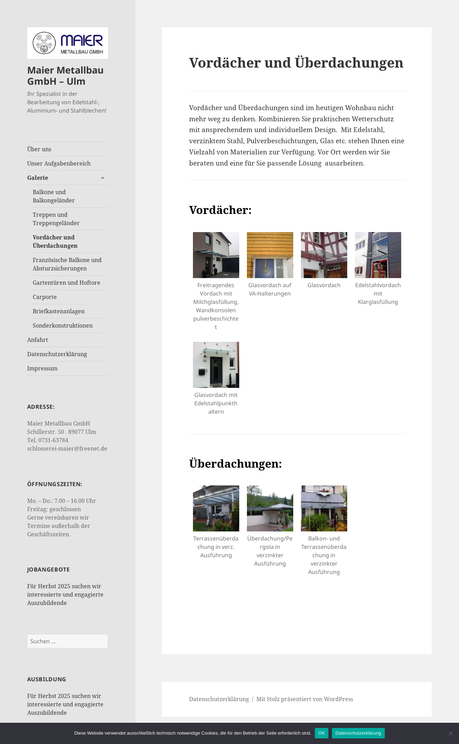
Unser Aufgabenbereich (59, 163)
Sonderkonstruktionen (63, 325)
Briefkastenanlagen (59, 311)
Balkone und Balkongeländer (54, 196)
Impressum (42, 368)
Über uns (39, 149)
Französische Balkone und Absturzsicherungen (67, 264)
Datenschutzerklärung (57, 354)
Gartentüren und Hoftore (66, 282)
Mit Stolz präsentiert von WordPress (304, 699)
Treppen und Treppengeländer (56, 219)
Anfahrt (37, 340)
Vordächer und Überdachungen (55, 241)
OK (321, 733)
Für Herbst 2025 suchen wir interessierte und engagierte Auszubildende (65, 594)
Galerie (37, 178)
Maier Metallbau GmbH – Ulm (65, 75)
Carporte (45, 297)
